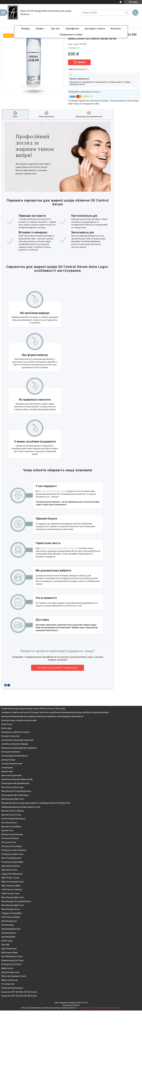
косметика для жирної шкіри (52, 485)
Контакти (115, 28)
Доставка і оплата (95, 28)
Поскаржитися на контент (87, 1002)
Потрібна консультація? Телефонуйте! (57, 662)
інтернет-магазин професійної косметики (58, 542)
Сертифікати (72, 28)
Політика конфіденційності (110, 1002)
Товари (39, 28)
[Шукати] (126, 12)
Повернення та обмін (71, 34)
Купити (81, 62)
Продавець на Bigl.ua (71, 999)
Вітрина (25, 28)
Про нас (55, 28)
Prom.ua (84, 997)
